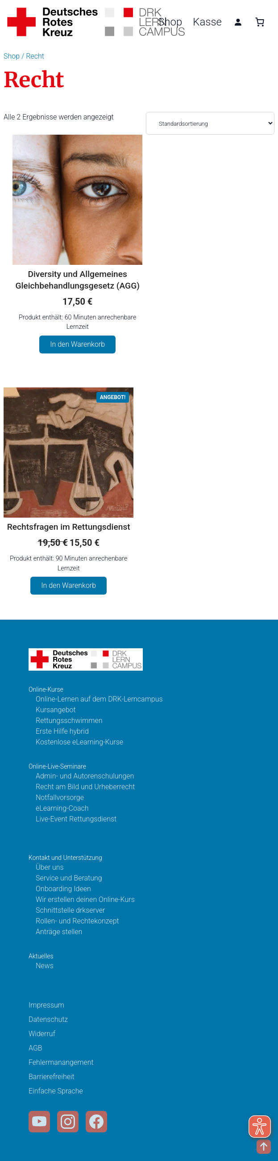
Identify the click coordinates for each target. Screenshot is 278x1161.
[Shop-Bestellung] (210, 123)
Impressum (46, 1005)
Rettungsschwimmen (69, 720)
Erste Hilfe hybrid (62, 731)
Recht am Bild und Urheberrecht (85, 787)
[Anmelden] (238, 22)
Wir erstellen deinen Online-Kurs (85, 899)
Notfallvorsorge (60, 797)
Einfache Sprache (56, 1091)
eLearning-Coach (62, 808)
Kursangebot (56, 710)
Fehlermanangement (61, 1062)
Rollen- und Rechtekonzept (77, 921)
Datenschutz (48, 1019)
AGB (35, 1048)
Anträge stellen (59, 931)
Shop (170, 22)
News (45, 965)
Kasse (207, 22)
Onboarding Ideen (63, 889)
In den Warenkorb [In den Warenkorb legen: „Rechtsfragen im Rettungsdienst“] (68, 585)
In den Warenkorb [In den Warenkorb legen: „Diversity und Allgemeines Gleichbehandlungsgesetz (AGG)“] (77, 344)
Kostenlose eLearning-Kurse (79, 742)
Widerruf (42, 1033)
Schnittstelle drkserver (70, 910)
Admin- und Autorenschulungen (85, 776)
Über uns (50, 867)
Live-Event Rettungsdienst (76, 819)
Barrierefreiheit (52, 1076)
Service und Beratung (69, 878)
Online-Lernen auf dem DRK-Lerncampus (99, 699)
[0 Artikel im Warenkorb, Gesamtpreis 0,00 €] (260, 22)
